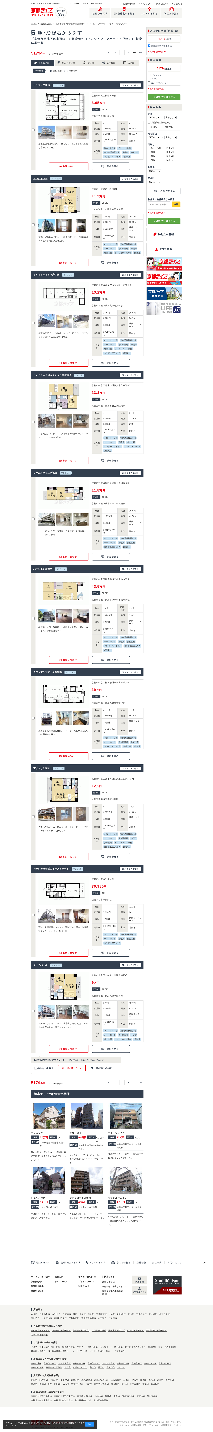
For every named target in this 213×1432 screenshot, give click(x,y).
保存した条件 (162, 4)
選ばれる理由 (37, 1291)
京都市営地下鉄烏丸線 (41, 1396)
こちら (77, 1423)
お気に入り (146, 4)
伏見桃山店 (47, 1318)
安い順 (91, 63)
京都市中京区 (79, 1363)
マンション (154, 75)
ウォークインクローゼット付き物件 (87, 1351)
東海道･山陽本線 (84, 1396)
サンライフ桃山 (41, 85)
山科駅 (124, 1384)
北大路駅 (43, 1380)
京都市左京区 (64, 1363)
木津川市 (121, 1367)
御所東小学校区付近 (61, 1330)
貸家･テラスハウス (158, 83)
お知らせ (59, 1277)
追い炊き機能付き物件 (58, 1351)
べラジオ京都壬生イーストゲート (51, 869)
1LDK (152, 152)
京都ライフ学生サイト (112, 1286)
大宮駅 (34, 1384)
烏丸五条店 (164, 1314)
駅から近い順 (68, 63)
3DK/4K (169, 156)
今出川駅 (54, 1380)
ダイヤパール (40, 965)
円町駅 (57, 1384)
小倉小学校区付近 (135, 1330)
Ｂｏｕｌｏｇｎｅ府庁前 (46, 274)
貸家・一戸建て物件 (115, 1351)
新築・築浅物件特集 (65, 1347)
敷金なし (167, 127)
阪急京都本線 (128, 1396)
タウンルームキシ (117, 1198)
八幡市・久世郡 (80, 1367)
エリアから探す (95, 1262)
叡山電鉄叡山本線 (83, 1400)
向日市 (67, 1367)
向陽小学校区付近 (39, 1334)
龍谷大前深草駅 (101, 1384)
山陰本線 (99, 1396)
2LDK (152, 156)
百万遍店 (102, 1318)
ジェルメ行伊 (38, 1198)
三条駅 (126, 1380)
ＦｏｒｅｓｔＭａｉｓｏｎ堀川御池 (52, 375)
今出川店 (56, 1314)
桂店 (75, 1314)
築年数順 (111, 63)
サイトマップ (61, 1281)
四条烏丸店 (44, 1314)
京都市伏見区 (165, 1363)
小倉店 (112, 1314)
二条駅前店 (74, 1318)
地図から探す (42, 1262)
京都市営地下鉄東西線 (160, 46)
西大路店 (113, 1318)
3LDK (152, 160)
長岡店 (91, 1314)
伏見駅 (89, 1384)
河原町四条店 (60, 1318)
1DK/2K (169, 148)
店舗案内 (178, 4)
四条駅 (143, 1380)
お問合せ (173, 1262)
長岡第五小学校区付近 (156, 1330)
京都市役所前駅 (101, 1380)
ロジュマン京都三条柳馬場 (47, 672)
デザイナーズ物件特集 (87, 1347)
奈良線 (117, 1396)
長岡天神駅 (135, 1384)
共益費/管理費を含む (159, 122)
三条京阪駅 (116, 1380)
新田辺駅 (155, 1384)
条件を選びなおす (158, 52)
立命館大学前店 (88, 1318)
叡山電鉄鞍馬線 (101, 1400)
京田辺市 (110, 1367)
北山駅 (34, 1380)
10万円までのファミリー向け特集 (140, 1347)
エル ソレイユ (116, 1133)
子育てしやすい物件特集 (42, 1347)
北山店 (131, 1314)
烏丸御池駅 (87, 1380)
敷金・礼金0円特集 (167, 1347)
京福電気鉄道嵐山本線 (41, 1400)
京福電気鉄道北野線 (63, 1400)
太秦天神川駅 (77, 1384)
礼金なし (153, 127)
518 (140, 52)
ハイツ (152, 79)
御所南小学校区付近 (40, 1330)
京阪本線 (141, 1396)
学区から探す (120, 1262)
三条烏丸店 (141, 1314)
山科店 (82, 1314)
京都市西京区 (123, 1363)
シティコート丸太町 (80, 1198)
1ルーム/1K (155, 148)
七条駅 (135, 1380)
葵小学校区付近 (99, 1330)
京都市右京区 (150, 1363)
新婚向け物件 (37, 1281)
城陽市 (101, 1367)
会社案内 (156, 1262)
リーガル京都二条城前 (45, 472)
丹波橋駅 (115, 1384)
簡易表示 (73, 71)
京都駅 (160, 1380)
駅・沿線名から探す (68, 1262)
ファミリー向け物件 (40, 1277)
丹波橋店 (67, 1314)
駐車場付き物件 (38, 1351)
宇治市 (93, 1367)
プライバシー (84, 1281)
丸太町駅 (75, 1380)
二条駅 (66, 1384)
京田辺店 (35, 1318)
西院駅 (42, 1384)
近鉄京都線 (152, 1396)
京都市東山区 (94, 1363)
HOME (34, 24)
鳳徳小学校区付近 (116, 1330)
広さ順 (131, 63)
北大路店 (153, 1314)
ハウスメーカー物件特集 (111, 1347)
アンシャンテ (40, 178)
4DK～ (168, 160)
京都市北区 (36, 1363)
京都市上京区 (50, 1363)
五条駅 (152, 1380)
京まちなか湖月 (41, 768)
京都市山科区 (37, 1367)
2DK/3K (169, 152)
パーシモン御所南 (42, 569)
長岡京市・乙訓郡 (54, 1367)
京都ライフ (107, 1282)
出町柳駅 (64, 1380)
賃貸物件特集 (129, 4)
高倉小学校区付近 (81, 1330)
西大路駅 (170, 1380)
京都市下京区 (108, 1363)
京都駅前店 (101, 1314)
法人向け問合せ (85, 1277)
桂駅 (50, 1384)
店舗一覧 (141, 1262)
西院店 (34, 1314)
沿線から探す (46, 24)
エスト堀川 (76, 1133)
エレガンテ (37, 1133)
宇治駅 (145, 1384)
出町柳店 (121, 1314)
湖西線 (108, 1396)
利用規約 (82, 1286)
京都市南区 (136, 1363)
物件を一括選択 (43, 1068)
